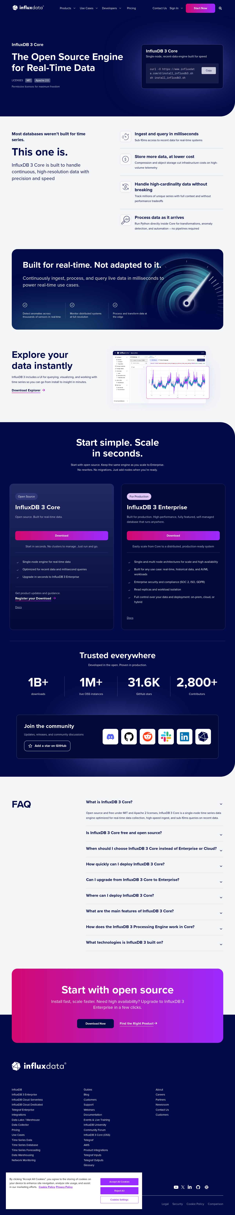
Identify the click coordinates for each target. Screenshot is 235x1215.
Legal (165, 1204)
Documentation (93, 1115)
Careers (160, 1095)
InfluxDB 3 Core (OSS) (97, 1135)
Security (177, 1204)
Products (65, 8)
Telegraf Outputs (93, 1160)
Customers (90, 1100)
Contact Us (160, 8)
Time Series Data (22, 1140)
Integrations (19, 1115)
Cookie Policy (195, 1204)
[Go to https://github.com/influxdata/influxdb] (198, 1187)
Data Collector (20, 1125)
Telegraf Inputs (92, 1155)
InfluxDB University (95, 1125)
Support (88, 1105)
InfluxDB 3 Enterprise (24, 1095)
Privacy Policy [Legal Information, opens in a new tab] (64, 1187)
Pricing (131, 8)
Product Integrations (96, 1150)
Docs (18, 607)
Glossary (89, 1165)
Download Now (96, 1023)
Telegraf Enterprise (23, 1110)
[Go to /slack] (206, 1187)
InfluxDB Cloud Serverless (27, 1100)
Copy (209, 70)
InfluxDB (17, 1090)
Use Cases (86, 8)
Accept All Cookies (119, 1181)
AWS (86, 1145)
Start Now (200, 8)
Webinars (89, 1110)
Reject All (119, 1190)
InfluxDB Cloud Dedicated (27, 1105)
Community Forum (95, 1130)
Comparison (215, 1204)
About (159, 1090)
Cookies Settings (119, 1199)
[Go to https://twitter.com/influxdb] (183, 1187)
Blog (86, 1095)
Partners (161, 1100)
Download (61, 535)
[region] (74, 1190)
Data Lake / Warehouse (26, 1120)
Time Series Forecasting (26, 1150)
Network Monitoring (24, 1160)
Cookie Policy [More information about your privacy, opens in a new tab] (47, 1187)
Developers (109, 8)
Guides (88, 1090)
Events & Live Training (97, 1120)
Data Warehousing (23, 1155)
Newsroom (162, 1105)
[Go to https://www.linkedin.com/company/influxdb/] (189, 1187)
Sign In (174, 8)
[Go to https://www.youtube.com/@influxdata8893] (176, 1187)
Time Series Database (25, 1145)
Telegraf (88, 1140)
